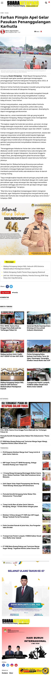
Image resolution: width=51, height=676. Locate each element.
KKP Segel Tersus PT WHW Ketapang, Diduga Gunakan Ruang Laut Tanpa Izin (19, 464)
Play (45, 671)
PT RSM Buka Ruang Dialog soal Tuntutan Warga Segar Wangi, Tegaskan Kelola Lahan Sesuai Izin (23, 442)
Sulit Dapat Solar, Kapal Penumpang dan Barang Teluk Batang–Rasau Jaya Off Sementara (21, 485)
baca (36, 31)
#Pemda (15, 292)
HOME (2, 13)
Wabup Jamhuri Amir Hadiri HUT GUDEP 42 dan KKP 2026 (11, 355)
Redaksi (5, 673)
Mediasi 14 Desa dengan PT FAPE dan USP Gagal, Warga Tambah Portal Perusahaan (21, 516)
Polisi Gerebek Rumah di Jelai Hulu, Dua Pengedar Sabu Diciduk (21, 526)
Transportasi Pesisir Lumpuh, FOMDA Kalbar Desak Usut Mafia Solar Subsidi (38, 384)
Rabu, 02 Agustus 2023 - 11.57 (12, 32)
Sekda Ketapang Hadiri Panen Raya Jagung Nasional (24, 272)
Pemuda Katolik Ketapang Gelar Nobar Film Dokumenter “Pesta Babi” (24, 437)
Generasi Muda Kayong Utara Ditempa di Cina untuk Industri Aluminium (38, 328)
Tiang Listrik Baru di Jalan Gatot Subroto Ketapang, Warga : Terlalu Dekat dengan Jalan (20, 505)
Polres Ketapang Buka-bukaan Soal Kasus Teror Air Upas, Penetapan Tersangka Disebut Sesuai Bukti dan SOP (38, 357)
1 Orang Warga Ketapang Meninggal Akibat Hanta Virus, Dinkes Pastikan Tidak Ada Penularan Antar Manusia (22, 475)
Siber (11, 673)
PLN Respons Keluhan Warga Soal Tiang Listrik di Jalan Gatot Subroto (21, 453)
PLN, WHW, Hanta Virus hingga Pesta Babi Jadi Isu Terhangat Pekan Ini (10, 328)
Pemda (6, 13)
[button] (49, 1)
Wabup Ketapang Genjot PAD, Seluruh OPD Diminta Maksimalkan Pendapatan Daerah (12, 385)
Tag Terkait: (5, 292)
